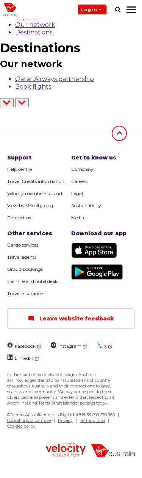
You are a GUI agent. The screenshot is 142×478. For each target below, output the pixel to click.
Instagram (66, 345)
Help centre (19, 169)
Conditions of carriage (29, 420)
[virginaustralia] (113, 451)
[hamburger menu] (131, 9)
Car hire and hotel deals (32, 281)
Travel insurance (25, 293)
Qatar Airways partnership (54, 79)
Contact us (19, 217)
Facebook (21, 345)
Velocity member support (35, 193)
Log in (92, 9)
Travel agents (21, 257)
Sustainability (86, 205)
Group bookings (25, 269)
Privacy (65, 420)
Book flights (33, 86)
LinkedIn (20, 358)
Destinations (33, 32)
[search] (117, 9)
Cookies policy (21, 426)
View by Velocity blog (30, 205)
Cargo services (22, 245)
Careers (79, 181)
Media (77, 217)
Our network (35, 24)
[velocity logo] (66, 450)
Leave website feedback (71, 318)
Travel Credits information (35, 181)
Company (82, 169)
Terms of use (92, 420)
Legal (77, 193)
